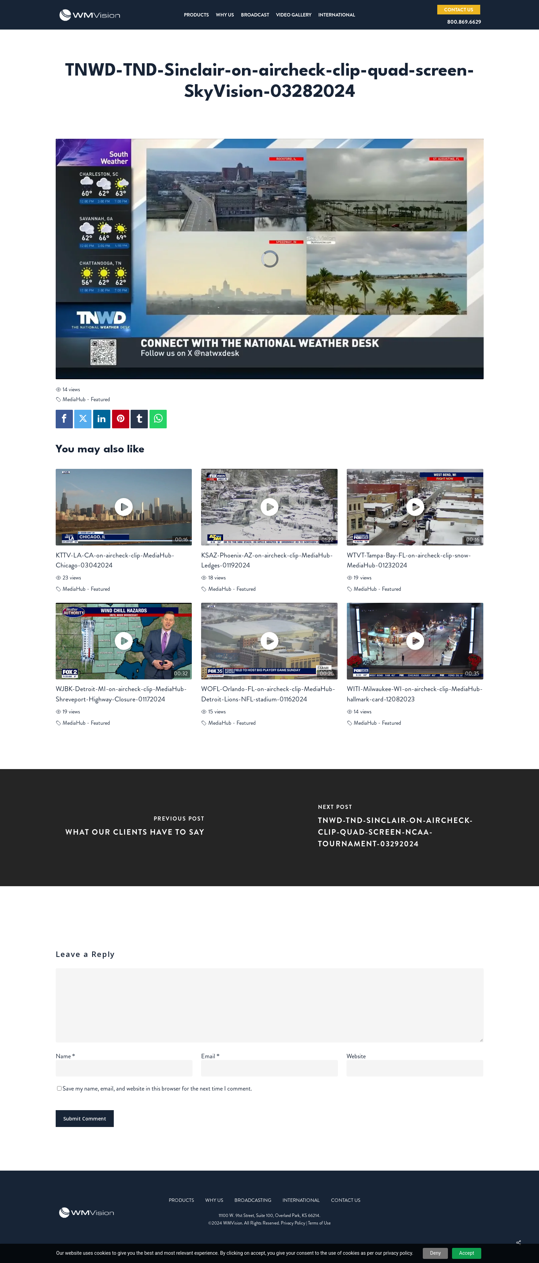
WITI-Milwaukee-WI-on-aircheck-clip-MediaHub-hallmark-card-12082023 (415, 694)
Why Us (214, 1200)
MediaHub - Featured (86, 399)
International (301, 1200)
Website (356, 1056)
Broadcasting (252, 1200)
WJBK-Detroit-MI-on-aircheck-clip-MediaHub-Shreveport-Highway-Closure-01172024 (121, 694)
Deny (435, 1253)
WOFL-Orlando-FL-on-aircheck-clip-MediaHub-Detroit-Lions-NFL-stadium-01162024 (268, 694)
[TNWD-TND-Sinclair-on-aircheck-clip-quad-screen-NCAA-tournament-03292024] (404, 827)
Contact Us (345, 1200)
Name (65, 1056)
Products (181, 1200)
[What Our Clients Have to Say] (135, 827)
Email (210, 1056)
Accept (466, 1253)
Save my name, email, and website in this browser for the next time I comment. (157, 1088)
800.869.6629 (464, 22)
